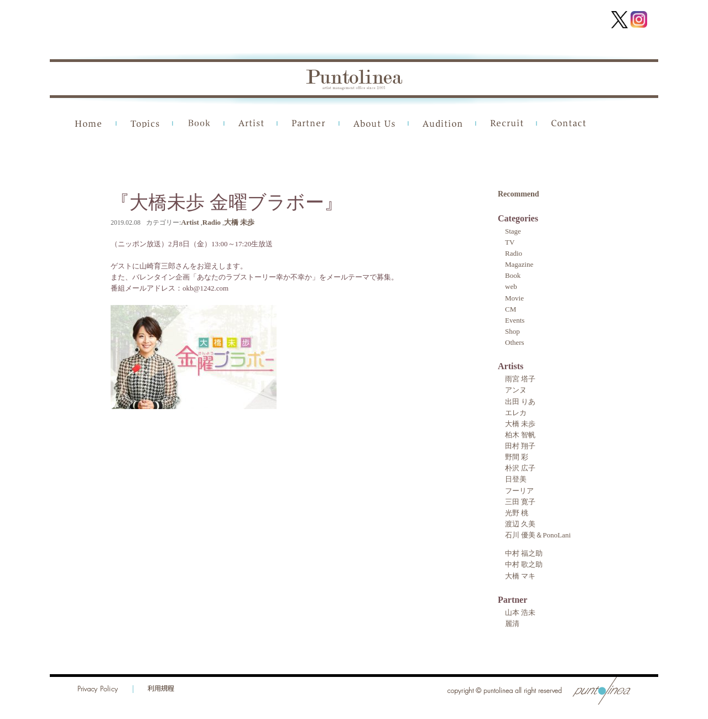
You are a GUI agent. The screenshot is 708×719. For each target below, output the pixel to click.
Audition (442, 124)
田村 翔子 (520, 446)
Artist (251, 124)
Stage (513, 231)
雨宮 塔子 (520, 379)
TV (509, 242)
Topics (145, 124)
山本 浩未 (520, 612)
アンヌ (516, 390)
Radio (211, 222)
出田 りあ (520, 401)
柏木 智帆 (520, 435)
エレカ (516, 412)
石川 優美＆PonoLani (538, 535)
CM (510, 309)
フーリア (519, 491)
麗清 (512, 623)
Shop (512, 331)
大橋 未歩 (239, 222)
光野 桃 (516, 513)
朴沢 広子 (520, 468)
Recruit (506, 124)
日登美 (516, 479)
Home (89, 124)
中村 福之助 (524, 553)
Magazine (519, 264)
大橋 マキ (520, 576)
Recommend (518, 194)
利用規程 (161, 689)
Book (199, 124)
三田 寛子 (520, 502)
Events (514, 320)
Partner (308, 124)
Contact (568, 124)
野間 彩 (516, 457)
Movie (514, 298)
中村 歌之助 (524, 564)
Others (514, 342)
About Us (374, 124)
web (511, 286)
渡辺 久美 (520, 524)
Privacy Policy (98, 689)
